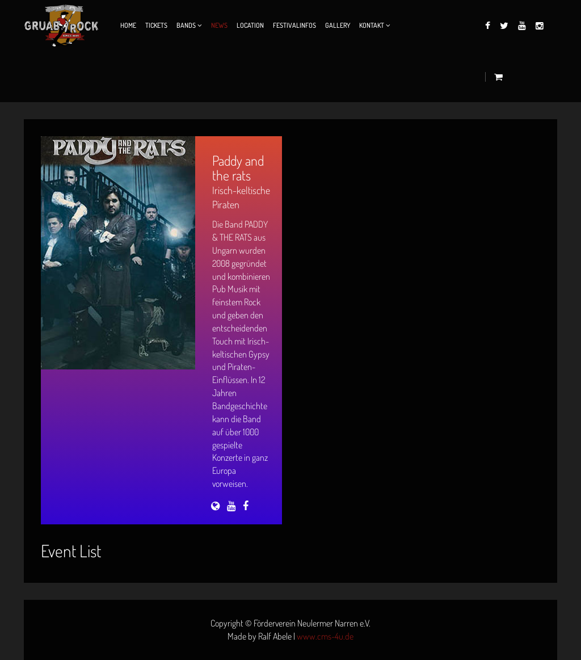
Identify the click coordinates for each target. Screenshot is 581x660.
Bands (186, 25)
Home (128, 25)
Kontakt (371, 25)
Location (250, 25)
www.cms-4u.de (325, 636)
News (219, 25)
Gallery (337, 25)
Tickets (156, 25)
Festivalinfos (294, 25)
